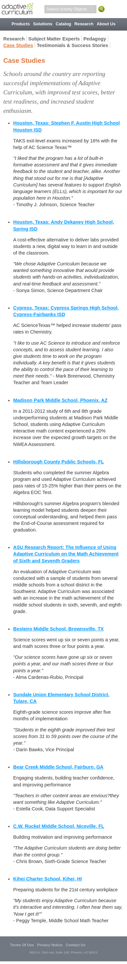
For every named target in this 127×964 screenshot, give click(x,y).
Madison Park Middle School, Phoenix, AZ (60, 400)
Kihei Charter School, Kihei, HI (47, 878)
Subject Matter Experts (54, 38)
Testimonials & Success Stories (72, 45)
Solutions (42, 23)
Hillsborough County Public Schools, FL (58, 461)
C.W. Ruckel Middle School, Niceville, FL (58, 826)
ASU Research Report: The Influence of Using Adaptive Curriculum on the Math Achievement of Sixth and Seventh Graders (65, 554)
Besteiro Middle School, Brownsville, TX (58, 628)
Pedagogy (94, 38)
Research (84, 23)
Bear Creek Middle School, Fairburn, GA (58, 767)
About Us (106, 23)
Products (21, 23)
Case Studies (18, 45)
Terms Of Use (22, 945)
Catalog (63, 23)
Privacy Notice (50, 945)
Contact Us (75, 945)
